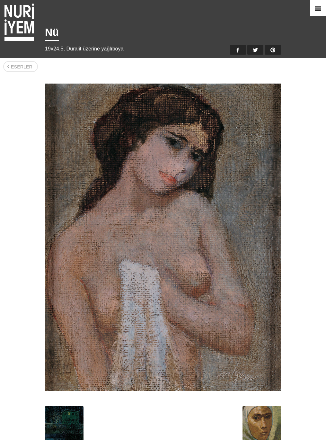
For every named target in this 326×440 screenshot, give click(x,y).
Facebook (238, 50)
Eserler (21, 66)
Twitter (255, 50)
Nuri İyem (19, 22)
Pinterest (273, 50)
